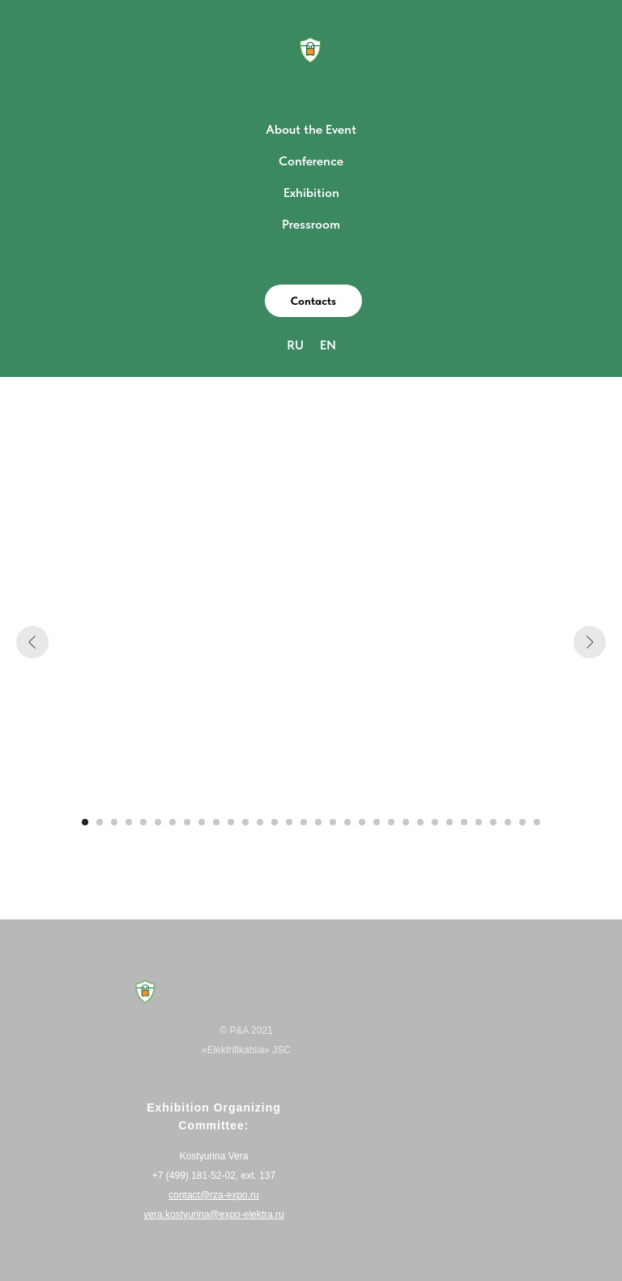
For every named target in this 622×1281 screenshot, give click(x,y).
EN (328, 345)
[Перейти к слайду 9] (201, 822)
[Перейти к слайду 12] (245, 822)
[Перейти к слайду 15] (289, 822)
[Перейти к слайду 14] (274, 822)
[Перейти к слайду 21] (376, 822)
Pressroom (311, 224)
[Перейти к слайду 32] (537, 822)
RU (295, 345)
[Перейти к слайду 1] (85, 822)
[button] (313, 301)
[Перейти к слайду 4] (129, 822)
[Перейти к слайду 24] (420, 822)
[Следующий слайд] (589, 642)
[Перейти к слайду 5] (143, 822)
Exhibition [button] (311, 192)
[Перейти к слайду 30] (508, 822)
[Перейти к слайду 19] (347, 822)
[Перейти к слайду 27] (464, 822)
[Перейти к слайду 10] (216, 822)
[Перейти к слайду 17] (318, 822)
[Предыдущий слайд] (32, 642)
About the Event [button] (311, 129)
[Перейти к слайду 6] (158, 822)
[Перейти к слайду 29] (493, 822)
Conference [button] (311, 161)
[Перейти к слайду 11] (231, 822)
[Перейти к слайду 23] (406, 822)
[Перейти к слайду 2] (99, 822)
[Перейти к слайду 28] (478, 822)
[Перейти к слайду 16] (303, 822)
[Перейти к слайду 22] (391, 822)
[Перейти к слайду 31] (522, 822)
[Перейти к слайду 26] (449, 822)
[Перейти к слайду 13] (260, 822)
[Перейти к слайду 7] (172, 822)
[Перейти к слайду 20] (362, 822)
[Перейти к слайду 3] (114, 822)
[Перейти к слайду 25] (435, 822)
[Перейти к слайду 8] (187, 822)
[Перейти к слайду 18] (333, 822)
